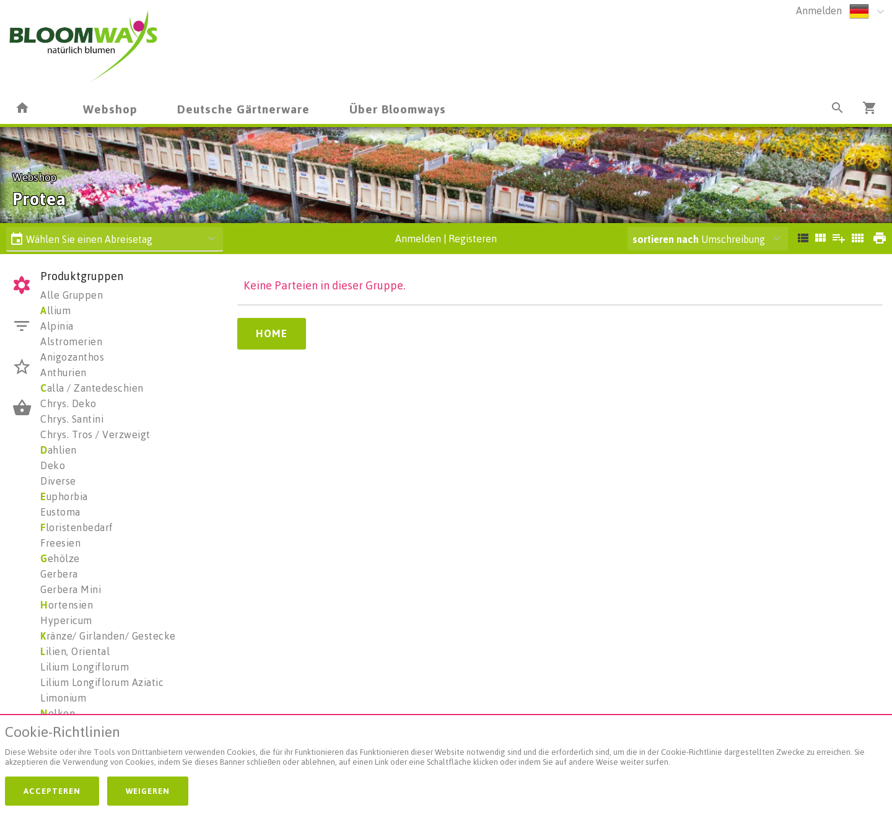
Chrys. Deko (68, 403)
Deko (52, 465)
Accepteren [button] (52, 791)
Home (271, 333)
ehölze (60, 558)
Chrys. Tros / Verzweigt (95, 434)
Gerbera (59, 574)
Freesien (60, 543)
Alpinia (57, 326)
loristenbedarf (76, 527)
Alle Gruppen (71, 295)
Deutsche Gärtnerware (243, 109)
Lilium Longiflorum (84, 667)
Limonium (63, 698)
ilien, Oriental (75, 651)
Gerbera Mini (70, 589)
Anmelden (819, 10)
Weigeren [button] (148, 791)
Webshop (110, 109)
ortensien (66, 605)
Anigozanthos (72, 357)
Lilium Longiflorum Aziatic (102, 682)
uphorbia (64, 496)
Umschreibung (698, 239)
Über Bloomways (397, 109)
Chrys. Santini (71, 419)
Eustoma (60, 512)
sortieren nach (666, 239)
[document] (446, 748)
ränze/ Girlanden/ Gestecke (108, 636)
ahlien (58, 450)
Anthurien (63, 372)
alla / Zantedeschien (92, 388)
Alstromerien (71, 341)
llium (55, 310)
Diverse (58, 481)
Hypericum (66, 620)
